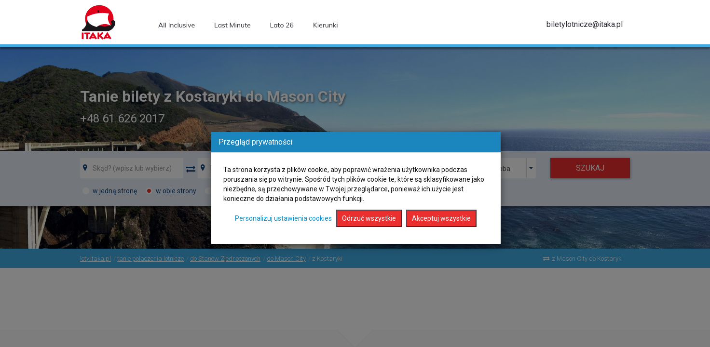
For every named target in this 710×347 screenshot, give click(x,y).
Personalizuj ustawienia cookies (283, 218)
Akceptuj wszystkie (441, 218)
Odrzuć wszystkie (369, 218)
